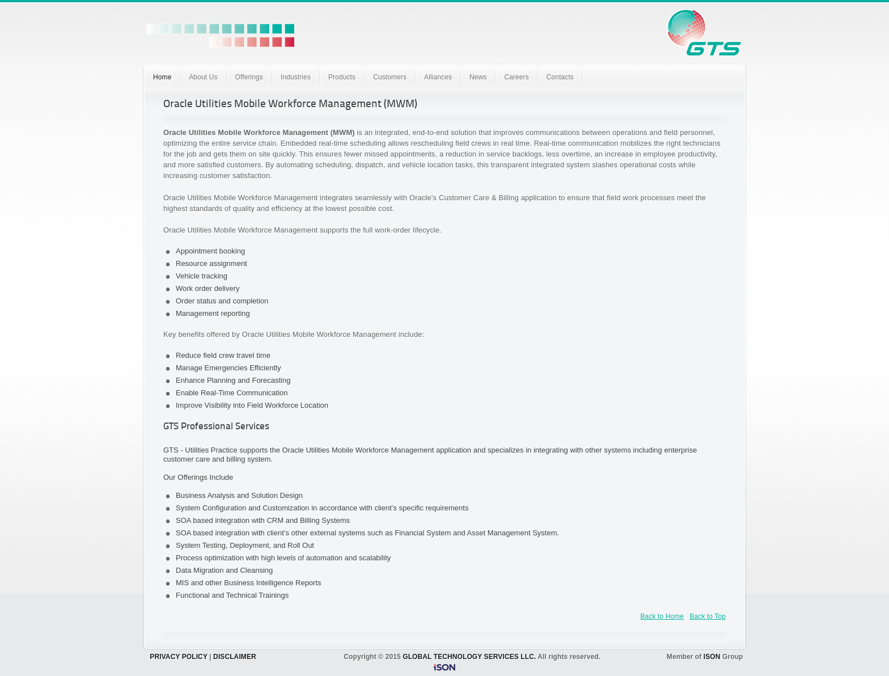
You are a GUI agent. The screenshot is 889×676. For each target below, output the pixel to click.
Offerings (249, 77)
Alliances (438, 77)
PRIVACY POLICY (178, 657)
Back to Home (662, 616)
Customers (390, 77)
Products (341, 77)
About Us (203, 77)
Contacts (560, 77)
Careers (516, 77)
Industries (296, 77)
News (477, 77)
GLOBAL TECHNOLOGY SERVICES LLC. (469, 657)
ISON (712, 657)
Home (162, 77)
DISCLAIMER (234, 657)
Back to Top (707, 616)
